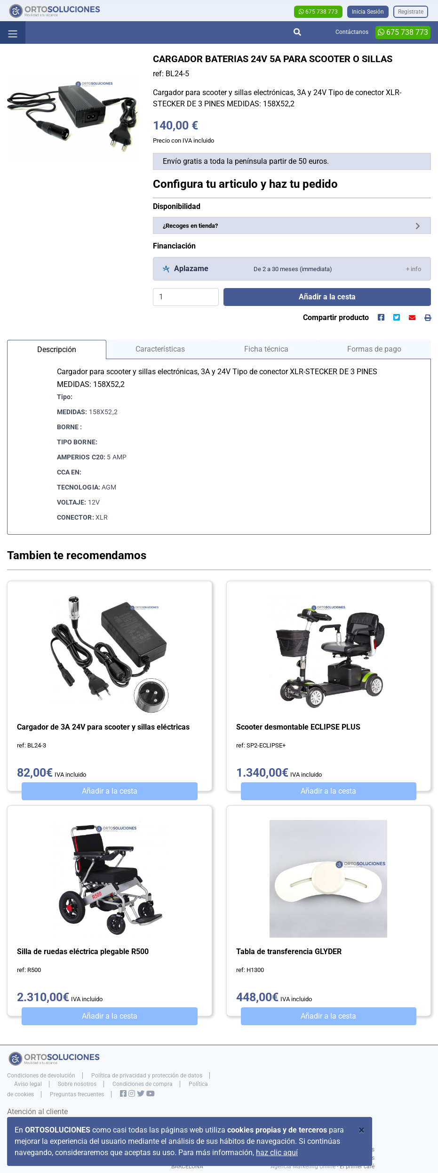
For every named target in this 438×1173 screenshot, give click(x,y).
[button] (413, 268)
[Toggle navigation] (12, 32)
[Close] (361, 1130)
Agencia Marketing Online (303, 1166)
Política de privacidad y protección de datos (146, 1075)
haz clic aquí (277, 1152)
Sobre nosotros (77, 1084)
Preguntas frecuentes (77, 1094)
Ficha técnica (266, 349)
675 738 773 (318, 11)
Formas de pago (374, 349)
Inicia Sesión (368, 11)
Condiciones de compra (142, 1084)
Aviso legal (28, 1084)
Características (160, 349)
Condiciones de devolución (41, 1075)
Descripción (56, 349)
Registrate (410, 11)
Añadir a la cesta (109, 791)
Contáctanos (351, 32)
